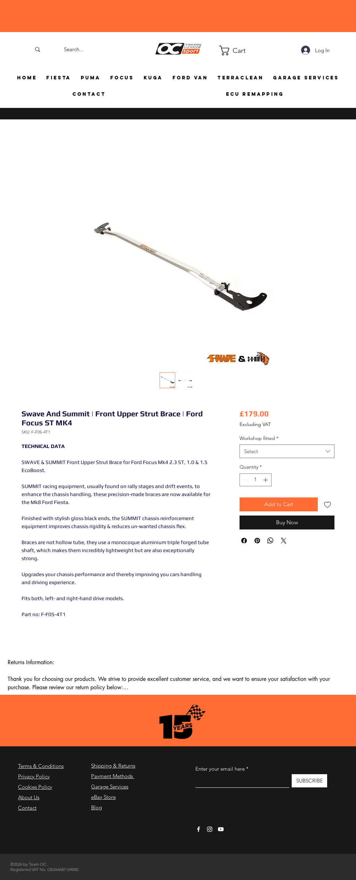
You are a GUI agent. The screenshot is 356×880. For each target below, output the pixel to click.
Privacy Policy (34, 776)
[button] (222, 50)
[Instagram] (209, 829)
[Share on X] (284, 540)
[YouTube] (220, 829)
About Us (28, 797)
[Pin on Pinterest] (257, 540)
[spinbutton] (255, 480)
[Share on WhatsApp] (270, 540)
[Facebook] (198, 829)
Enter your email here (220, 768)
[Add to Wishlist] (327, 504)
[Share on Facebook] (244, 540)
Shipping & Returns (113, 765)
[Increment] (266, 480)
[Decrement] (245, 480)
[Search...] (73, 49)
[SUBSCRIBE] (309, 780)
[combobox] (287, 451)
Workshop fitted (259, 438)
